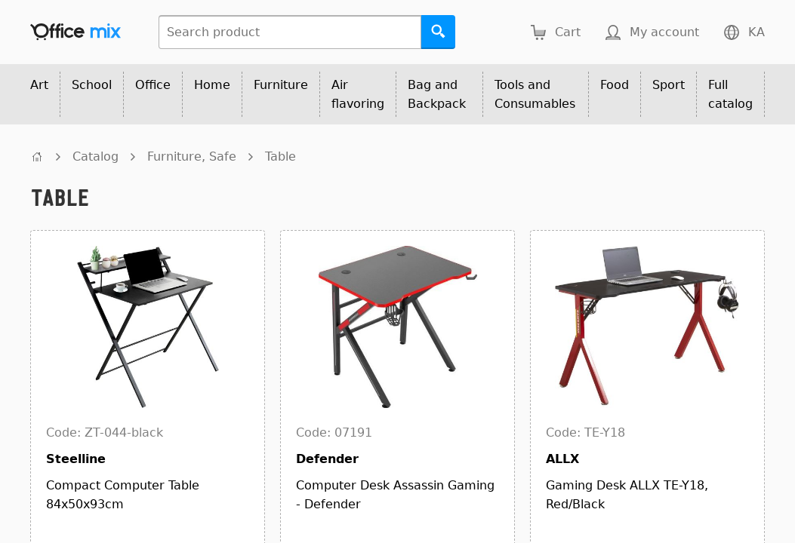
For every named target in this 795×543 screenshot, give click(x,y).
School (92, 85)
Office (153, 85)
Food (614, 85)
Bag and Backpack (437, 94)
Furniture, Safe (191, 156)
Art (39, 85)
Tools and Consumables (535, 94)
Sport (668, 85)
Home (212, 85)
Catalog (95, 156)
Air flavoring (357, 94)
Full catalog (730, 94)
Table (280, 156)
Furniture (281, 85)
